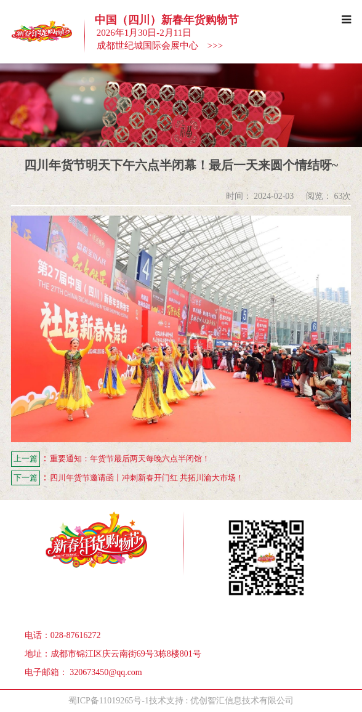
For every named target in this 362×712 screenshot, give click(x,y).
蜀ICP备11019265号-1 (108, 700)
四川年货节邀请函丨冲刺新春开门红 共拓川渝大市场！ (127, 478)
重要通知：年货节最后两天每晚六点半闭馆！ (110, 459)
